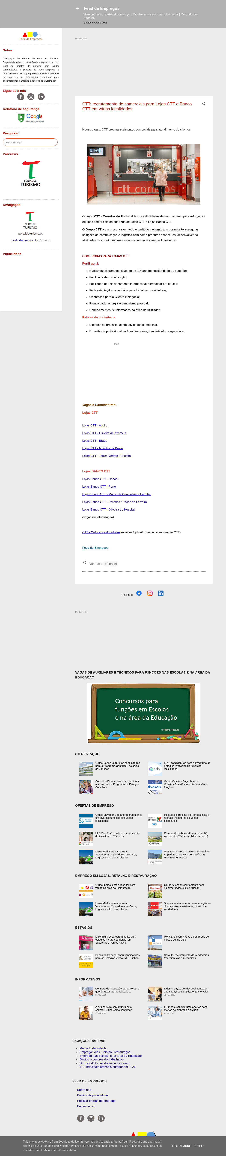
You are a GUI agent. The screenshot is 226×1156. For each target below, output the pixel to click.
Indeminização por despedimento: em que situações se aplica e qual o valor (186, 990)
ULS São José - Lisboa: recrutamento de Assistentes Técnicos (117, 835)
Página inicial (86, 1106)
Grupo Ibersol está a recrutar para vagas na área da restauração (115, 886)
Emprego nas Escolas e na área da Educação (110, 1055)
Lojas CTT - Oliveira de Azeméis (104, 433)
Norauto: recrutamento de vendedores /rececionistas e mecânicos (186, 956)
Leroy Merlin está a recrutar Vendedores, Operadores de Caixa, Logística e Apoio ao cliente (116, 854)
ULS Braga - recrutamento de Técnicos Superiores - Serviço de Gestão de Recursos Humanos (187, 854)
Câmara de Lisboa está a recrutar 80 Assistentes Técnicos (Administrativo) (186, 835)
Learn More (181, 1146)
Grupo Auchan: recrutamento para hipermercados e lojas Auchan (184, 886)
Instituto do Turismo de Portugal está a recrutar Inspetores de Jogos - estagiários (186, 817)
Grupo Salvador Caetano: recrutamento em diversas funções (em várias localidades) (118, 817)
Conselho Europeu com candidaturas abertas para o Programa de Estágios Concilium (117, 784)
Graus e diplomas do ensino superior (104, 1063)
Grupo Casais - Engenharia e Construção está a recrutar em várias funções (186, 784)
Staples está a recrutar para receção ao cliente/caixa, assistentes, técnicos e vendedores (187, 906)
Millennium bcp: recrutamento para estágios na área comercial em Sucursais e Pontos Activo (115, 939)
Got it (199, 1146)
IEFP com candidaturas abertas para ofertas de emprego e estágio (185, 1008)
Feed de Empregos (102, 8)
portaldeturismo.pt (24, 240)
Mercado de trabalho (93, 1048)
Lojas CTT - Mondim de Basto (102, 448)
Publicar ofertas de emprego (96, 1100)
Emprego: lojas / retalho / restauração (104, 1052)
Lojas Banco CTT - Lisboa (100, 479)
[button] (203, 104)
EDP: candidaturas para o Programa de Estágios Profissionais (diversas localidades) (187, 765)
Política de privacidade (92, 1095)
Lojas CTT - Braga (94, 440)
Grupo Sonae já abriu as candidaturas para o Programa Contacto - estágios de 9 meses (117, 765)
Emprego (111, 563)
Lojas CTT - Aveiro (95, 425)
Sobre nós (84, 1090)
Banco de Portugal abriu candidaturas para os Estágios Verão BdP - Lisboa (117, 956)
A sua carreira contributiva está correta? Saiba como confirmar (113, 1008)
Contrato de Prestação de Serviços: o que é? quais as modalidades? (117, 990)
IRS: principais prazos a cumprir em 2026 (107, 1067)
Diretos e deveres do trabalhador (101, 1059)
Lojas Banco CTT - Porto (99, 486)
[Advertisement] (144, 65)
